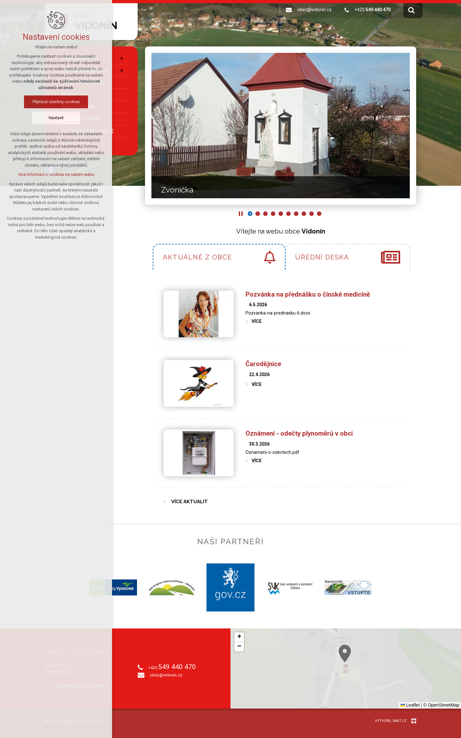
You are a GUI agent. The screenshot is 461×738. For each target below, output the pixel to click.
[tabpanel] (281, 396)
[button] (392, 680)
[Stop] (241, 213)
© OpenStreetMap (441, 705)
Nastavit (37, 117)
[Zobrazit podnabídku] (121, 58)
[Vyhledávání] (411, 9)
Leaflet (410, 705)
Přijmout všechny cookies (37, 101)
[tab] (219, 257)
